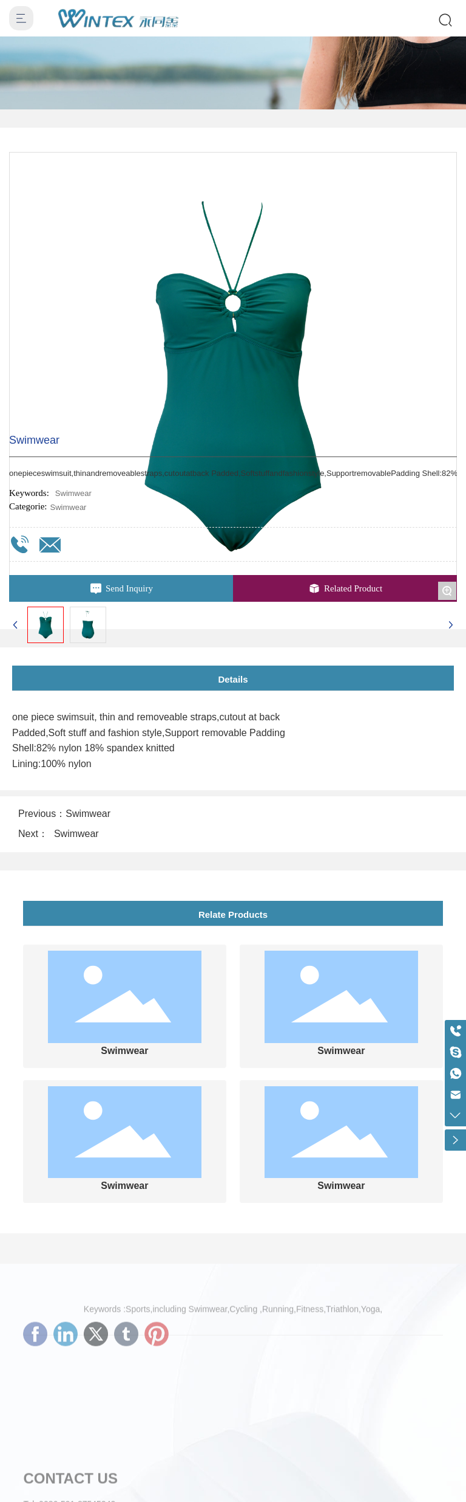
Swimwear (68, 507)
